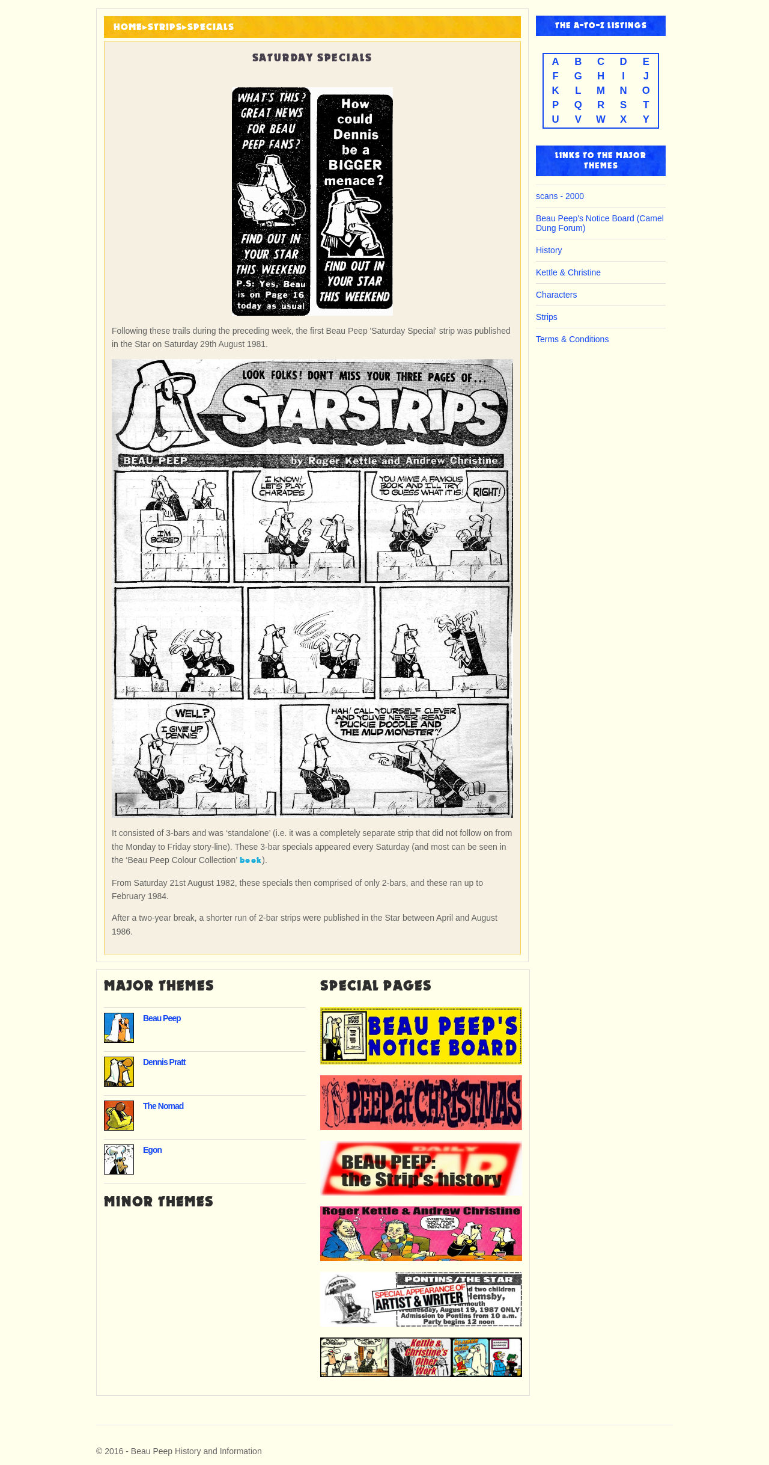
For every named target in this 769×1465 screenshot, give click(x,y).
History (549, 250)
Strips (165, 27)
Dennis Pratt (164, 1062)
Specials (210, 27)
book (251, 860)
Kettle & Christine (568, 272)
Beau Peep (162, 1018)
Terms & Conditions (572, 339)
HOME (128, 27)
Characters (556, 294)
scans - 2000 (560, 196)
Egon (152, 1150)
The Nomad (163, 1106)
